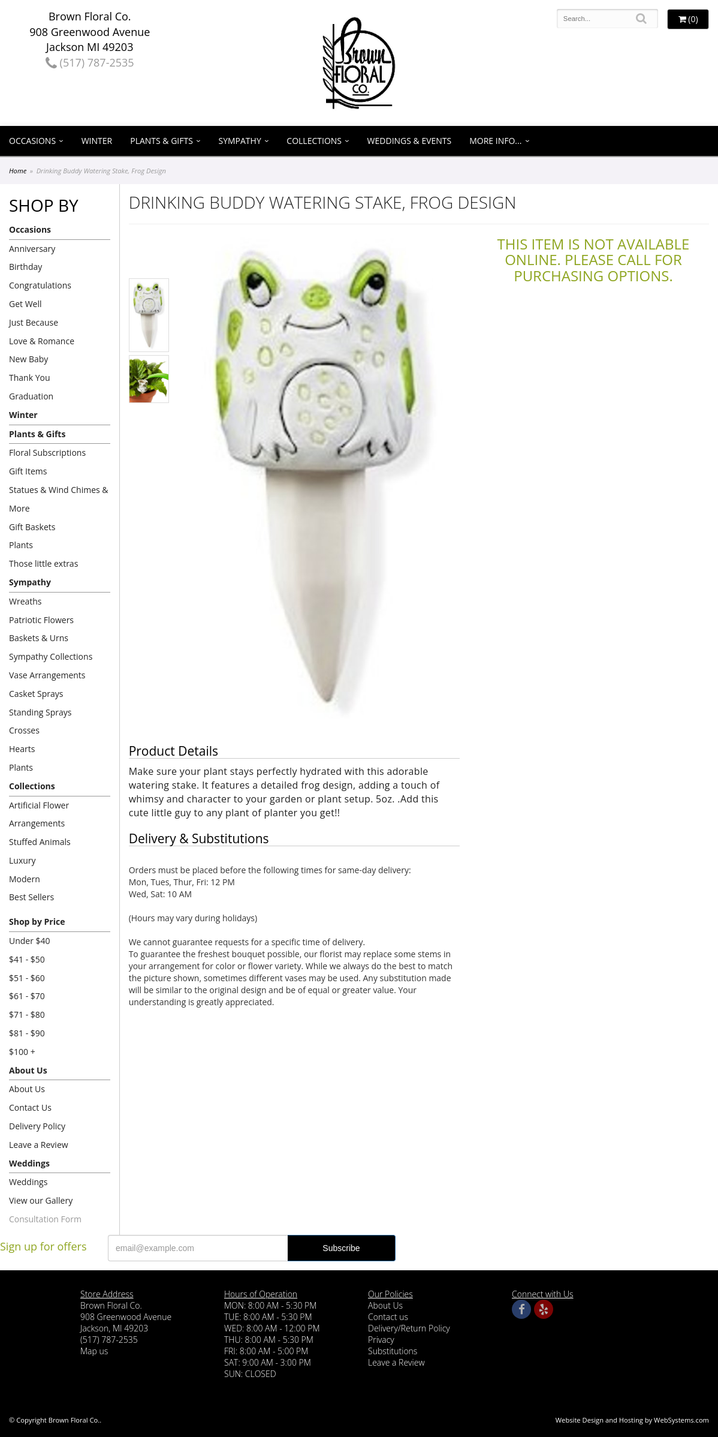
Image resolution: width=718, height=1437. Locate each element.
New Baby (28, 359)
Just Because (33, 322)
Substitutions (392, 1351)
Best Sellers (31, 897)
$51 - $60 (27, 978)
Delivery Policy (37, 1126)
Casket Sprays (36, 693)
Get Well (25, 303)
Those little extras (43, 563)
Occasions (32, 140)
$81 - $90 (27, 1033)
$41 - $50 (27, 959)
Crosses (24, 730)
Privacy (381, 1339)
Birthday (25, 266)
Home (17, 170)
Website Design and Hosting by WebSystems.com (632, 1419)
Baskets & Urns (38, 638)
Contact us (388, 1316)
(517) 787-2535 (90, 62)
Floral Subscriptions (47, 452)
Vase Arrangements (47, 675)
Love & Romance (41, 341)
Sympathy (240, 140)
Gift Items (28, 471)
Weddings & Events (409, 140)
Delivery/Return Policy (409, 1328)
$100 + (22, 1051)
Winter (97, 140)
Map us (94, 1351)
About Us (28, 1070)
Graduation (31, 396)
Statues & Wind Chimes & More (58, 499)
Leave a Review (38, 1144)
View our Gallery (41, 1200)
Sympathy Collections (50, 656)
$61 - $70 (27, 996)
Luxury (22, 860)
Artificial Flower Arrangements (39, 814)
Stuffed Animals (40, 841)
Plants (21, 545)
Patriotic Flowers (41, 620)
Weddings (29, 1163)
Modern (24, 879)
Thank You (29, 377)
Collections (314, 140)
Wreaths (25, 601)
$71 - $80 (27, 1014)
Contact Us (30, 1107)
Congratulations (40, 285)
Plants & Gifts (161, 140)
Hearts (22, 748)
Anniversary (32, 248)
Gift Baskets (32, 527)
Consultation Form (45, 1219)
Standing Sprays (40, 712)
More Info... (495, 140)
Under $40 (29, 940)
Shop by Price (37, 921)
